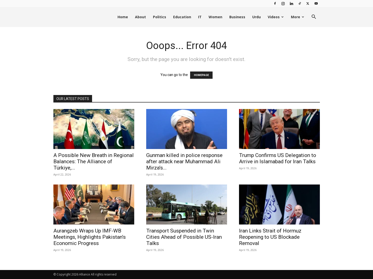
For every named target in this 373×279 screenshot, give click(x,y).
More (297, 16)
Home (123, 16)
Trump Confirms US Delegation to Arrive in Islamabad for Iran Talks (277, 158)
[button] (314, 17)
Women (215, 16)
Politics (159, 16)
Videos (276, 16)
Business (237, 16)
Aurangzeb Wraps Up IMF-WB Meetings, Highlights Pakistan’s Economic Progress (89, 237)
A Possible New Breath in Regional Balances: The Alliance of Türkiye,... (93, 161)
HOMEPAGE (201, 75)
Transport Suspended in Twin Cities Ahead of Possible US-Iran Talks (184, 237)
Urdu (256, 16)
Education (182, 16)
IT (200, 16)
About (140, 16)
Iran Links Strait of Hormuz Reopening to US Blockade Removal (270, 237)
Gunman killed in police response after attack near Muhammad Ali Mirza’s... (184, 161)
